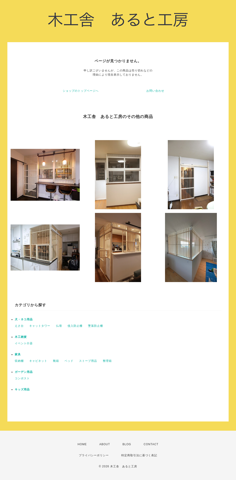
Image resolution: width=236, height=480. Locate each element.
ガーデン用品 (24, 372)
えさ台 (19, 325)
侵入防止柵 (75, 325)
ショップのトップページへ (81, 90)
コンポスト (22, 378)
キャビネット (38, 360)
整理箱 (107, 360)
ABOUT (104, 444)
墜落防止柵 (95, 325)
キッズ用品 (22, 389)
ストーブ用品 (88, 360)
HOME (82, 444)
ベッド (69, 360)
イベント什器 (24, 343)
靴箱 (56, 360)
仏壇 (59, 325)
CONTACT (151, 444)
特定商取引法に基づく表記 (139, 455)
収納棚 (19, 360)
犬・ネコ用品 (24, 319)
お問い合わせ (155, 90)
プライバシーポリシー (94, 455)
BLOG (127, 444)
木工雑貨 (21, 337)
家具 (18, 354)
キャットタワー (39, 325)
